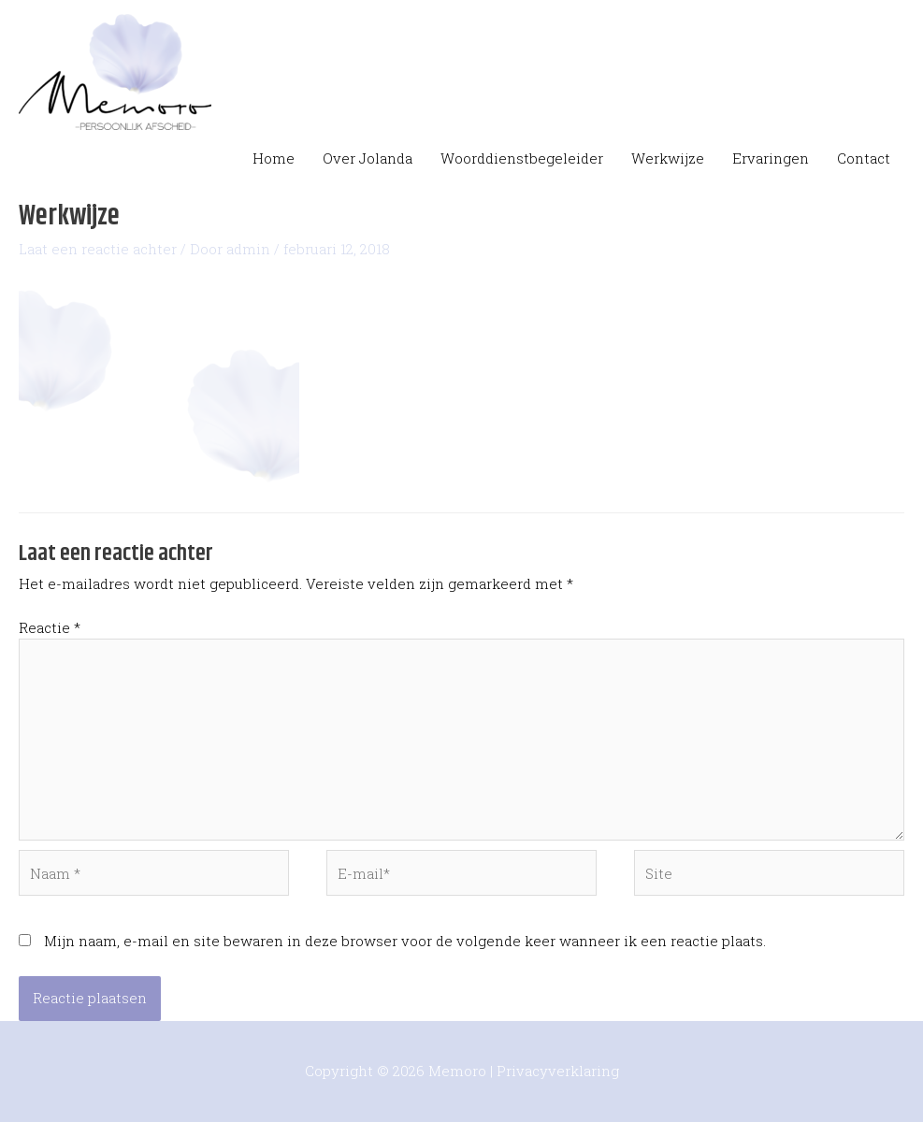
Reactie (49, 627)
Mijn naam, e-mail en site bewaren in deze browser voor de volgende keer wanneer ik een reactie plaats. (405, 940)
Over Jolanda (367, 158)
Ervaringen (770, 158)
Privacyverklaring (558, 1070)
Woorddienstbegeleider (521, 158)
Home (273, 158)
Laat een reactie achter (98, 248)
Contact (863, 158)
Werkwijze (667, 158)
